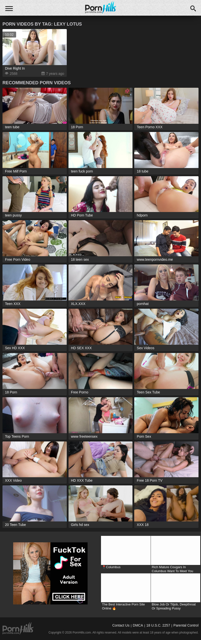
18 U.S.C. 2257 (158, 625)
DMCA (138, 625)
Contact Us (120, 625)
